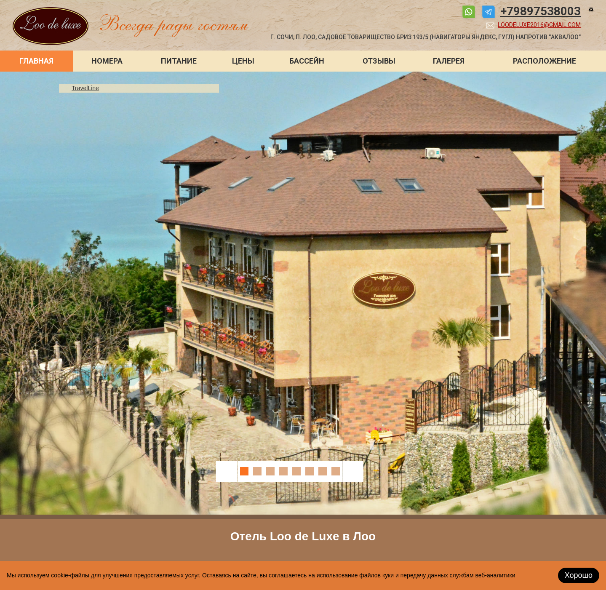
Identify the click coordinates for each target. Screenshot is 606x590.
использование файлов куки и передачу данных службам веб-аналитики (416, 575)
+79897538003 (540, 11)
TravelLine (85, 88)
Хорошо (579, 575)
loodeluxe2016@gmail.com (539, 24)
